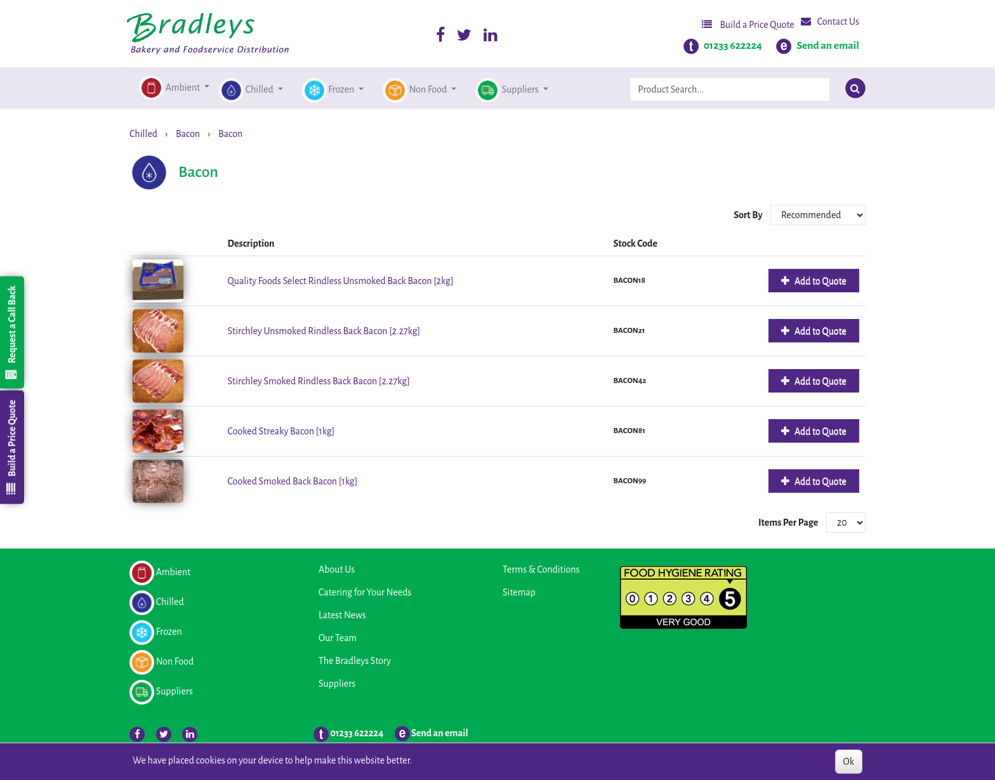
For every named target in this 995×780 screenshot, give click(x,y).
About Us (337, 569)
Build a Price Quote (748, 24)
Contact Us (830, 21)
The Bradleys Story (355, 661)
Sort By (749, 215)
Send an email (827, 45)
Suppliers (337, 684)
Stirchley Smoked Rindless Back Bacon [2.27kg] (319, 381)
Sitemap (519, 592)
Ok (848, 762)
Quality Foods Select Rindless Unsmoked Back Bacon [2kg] (341, 281)
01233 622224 (733, 45)
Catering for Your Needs (365, 592)
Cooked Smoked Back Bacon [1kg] (293, 481)
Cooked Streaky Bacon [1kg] (281, 431)
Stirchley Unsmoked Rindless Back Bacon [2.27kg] (324, 331)
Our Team (338, 638)
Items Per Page (788, 522)
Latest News (342, 615)
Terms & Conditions (541, 569)
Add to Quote (820, 281)
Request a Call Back (11, 332)
